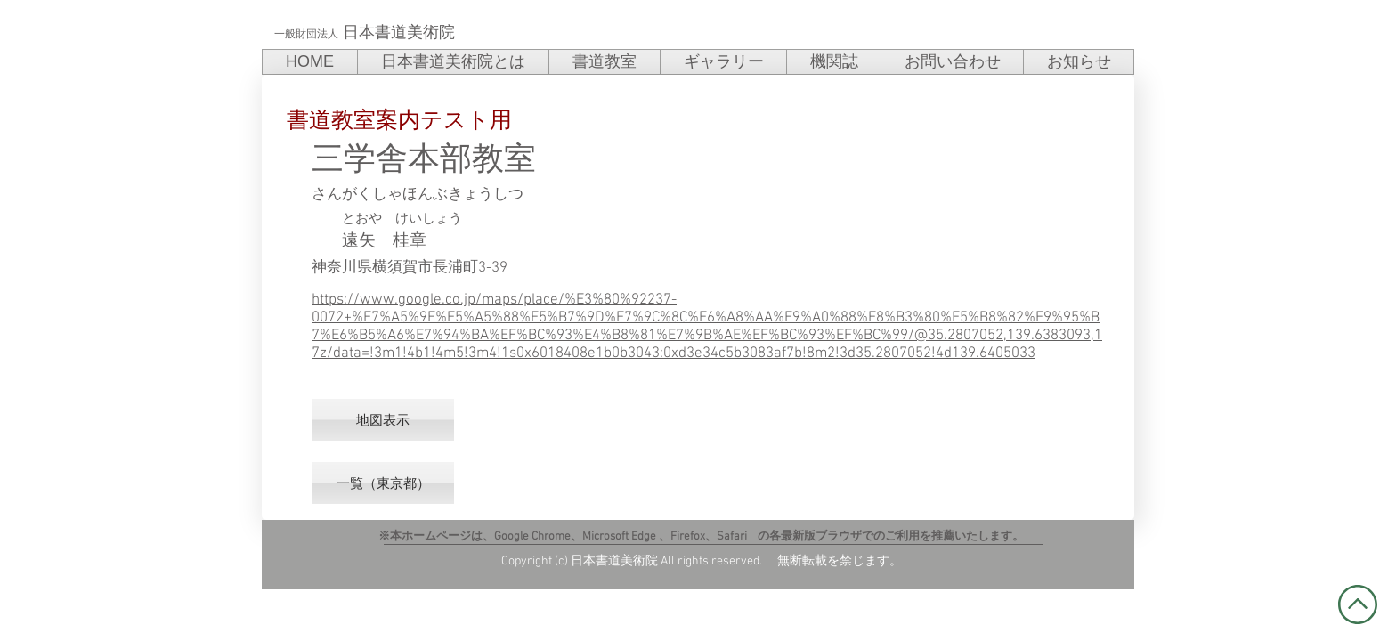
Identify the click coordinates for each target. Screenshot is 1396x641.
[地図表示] (383, 420)
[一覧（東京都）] (383, 483)
